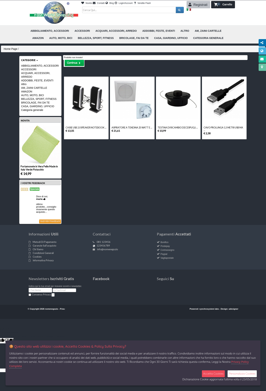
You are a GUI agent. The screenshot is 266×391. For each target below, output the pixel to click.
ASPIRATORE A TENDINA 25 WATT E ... (132, 127)
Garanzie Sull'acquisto (44, 245)
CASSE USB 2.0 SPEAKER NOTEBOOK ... (86, 127)
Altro (24, 84)
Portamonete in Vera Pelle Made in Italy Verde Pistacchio (39, 168)
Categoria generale (32, 109)
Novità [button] (86, 3)
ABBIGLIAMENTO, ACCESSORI (40, 65)
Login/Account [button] (124, 3)
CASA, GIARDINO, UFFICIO (37, 106)
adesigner (233, 309)
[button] (223, 4)
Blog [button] (109, 3)
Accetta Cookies (213, 373)
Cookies (37, 256)
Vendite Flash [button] (142, 3)
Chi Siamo (38, 249)
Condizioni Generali (43, 253)
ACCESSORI (28, 69)
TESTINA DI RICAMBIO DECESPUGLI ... (178, 127)
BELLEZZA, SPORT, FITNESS (39, 98)
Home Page (10, 48)
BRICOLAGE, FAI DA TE (35, 102)
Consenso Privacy (41, 294)
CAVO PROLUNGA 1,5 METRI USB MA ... (223, 129)
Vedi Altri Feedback (50, 221)
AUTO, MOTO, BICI (32, 95)
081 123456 (103, 241)
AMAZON (26, 91)
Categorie (29, 60)
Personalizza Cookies (242, 373)
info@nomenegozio (107, 249)
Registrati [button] (197, 4)
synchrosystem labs (209, 309)
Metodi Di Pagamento (45, 241)
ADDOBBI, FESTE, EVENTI (37, 80)
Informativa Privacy (43, 260)
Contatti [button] (99, 3)
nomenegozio (51, 309)
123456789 (103, 245)
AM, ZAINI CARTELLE (34, 87)
